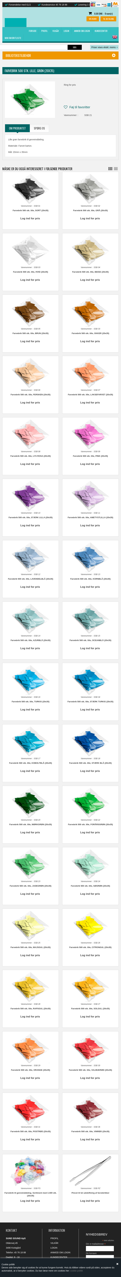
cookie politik (76, 1270)
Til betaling (108, 18)
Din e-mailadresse (96, 1236)
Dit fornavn (91, 1246)
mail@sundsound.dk (23, 1255)
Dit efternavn (92, 1255)
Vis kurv (93, 18)
